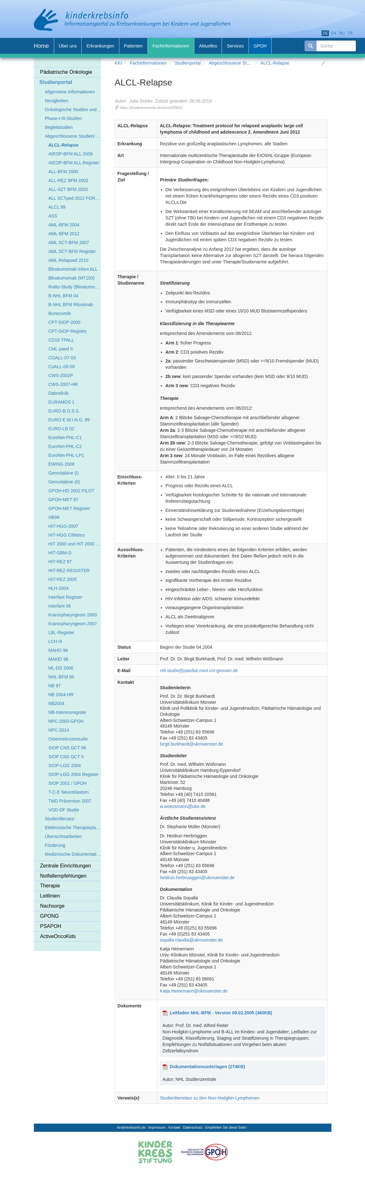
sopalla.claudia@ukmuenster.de (191, 939)
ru (341, 33)
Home (41, 46)
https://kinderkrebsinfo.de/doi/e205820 (151, 107)
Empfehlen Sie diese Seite (225, 1127)
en (333, 33)
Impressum (157, 1127)
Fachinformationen (148, 63)
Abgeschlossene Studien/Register (242, 63)
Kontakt (174, 1127)
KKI (118, 63)
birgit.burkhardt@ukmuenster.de (191, 744)
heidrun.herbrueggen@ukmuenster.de (197, 877)
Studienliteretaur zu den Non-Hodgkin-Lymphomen (210, 1097)
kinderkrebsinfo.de (131, 1127)
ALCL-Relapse (275, 63)
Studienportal (188, 63)
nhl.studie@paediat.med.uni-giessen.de (199, 670)
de (325, 33)
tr (350, 33)
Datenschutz (192, 1127)
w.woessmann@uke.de (182, 806)
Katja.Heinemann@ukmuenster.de (193, 990)
